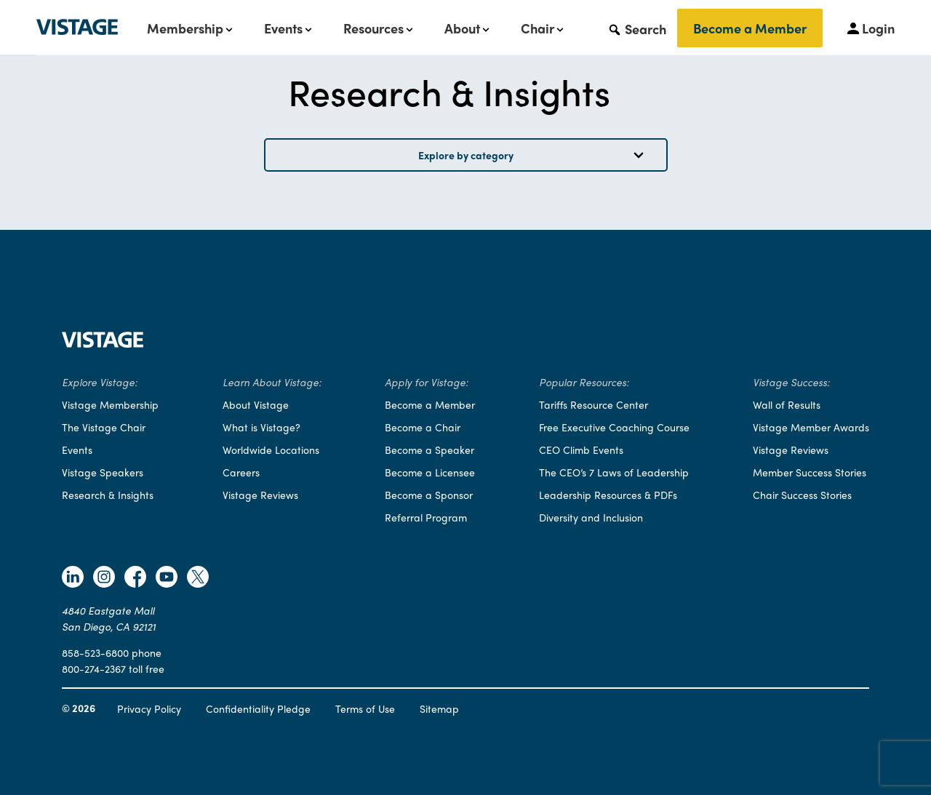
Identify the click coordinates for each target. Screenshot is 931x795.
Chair (537, 28)
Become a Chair (422, 427)
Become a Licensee (430, 472)
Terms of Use (365, 708)
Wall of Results (786, 404)
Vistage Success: (791, 382)
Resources (373, 28)
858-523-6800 (95, 652)
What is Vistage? (261, 427)
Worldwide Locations (271, 449)
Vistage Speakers (102, 472)
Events (283, 28)
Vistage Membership (110, 404)
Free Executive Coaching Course (614, 427)
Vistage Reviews (260, 494)
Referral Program (426, 517)
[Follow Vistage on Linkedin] (73, 578)
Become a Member (750, 28)
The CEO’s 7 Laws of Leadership (614, 472)
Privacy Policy (149, 708)
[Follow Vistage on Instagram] (104, 578)
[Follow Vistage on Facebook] (135, 578)
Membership (185, 28)
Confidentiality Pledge (258, 708)
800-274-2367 (94, 668)
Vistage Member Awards (811, 427)
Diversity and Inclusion (591, 517)
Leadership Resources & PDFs (608, 494)
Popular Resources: (584, 382)
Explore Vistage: (99, 382)
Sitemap (439, 708)
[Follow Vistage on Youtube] (166, 578)
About (462, 28)
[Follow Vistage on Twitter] (198, 578)
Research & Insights (107, 494)
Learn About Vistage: (272, 382)
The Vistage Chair (103, 427)
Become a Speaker (429, 449)
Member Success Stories (809, 472)
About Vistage (256, 404)
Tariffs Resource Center (593, 404)
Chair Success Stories (802, 494)
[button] (637, 28)
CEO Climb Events (581, 449)
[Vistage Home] (102, 343)
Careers (241, 472)
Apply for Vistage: (426, 382)
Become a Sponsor (429, 494)
